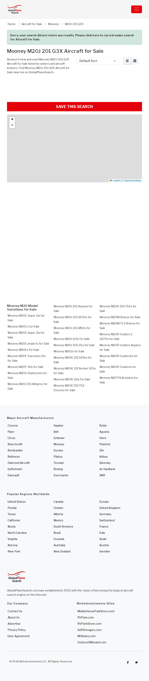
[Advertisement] (74, 87)
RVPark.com (85, 617)
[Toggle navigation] (136, 9)
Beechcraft (15, 444)
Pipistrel (104, 444)
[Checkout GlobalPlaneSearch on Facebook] (128, 662)
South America (63, 526)
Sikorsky (105, 462)
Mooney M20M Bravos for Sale (120, 317)
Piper (11, 431)
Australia (59, 545)
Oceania (59, 539)
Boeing (58, 469)
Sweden (104, 551)
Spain (103, 539)
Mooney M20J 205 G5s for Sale (74, 345)
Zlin (101, 450)
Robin (103, 425)
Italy (102, 532)
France (103, 526)
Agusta (104, 431)
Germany (105, 514)
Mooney (59, 444)
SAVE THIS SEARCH (74, 106)
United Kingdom (109, 507)
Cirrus (11, 438)
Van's (102, 438)
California (14, 520)
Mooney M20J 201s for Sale (72, 338)
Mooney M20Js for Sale (69, 351)
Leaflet (115, 180)
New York (14, 551)
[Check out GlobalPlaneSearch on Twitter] (136, 662)
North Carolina (17, 532)
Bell (56, 431)
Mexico (58, 520)
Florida (12, 507)
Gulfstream (15, 469)
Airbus (103, 456)
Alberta (58, 514)
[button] (12, 120)
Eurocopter (61, 475)
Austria (104, 545)
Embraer (59, 438)
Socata (58, 450)
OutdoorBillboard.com (91, 642)
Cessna (13, 425)
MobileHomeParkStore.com (95, 611)
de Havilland (107, 469)
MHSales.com (86, 636)
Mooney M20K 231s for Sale (72, 379)
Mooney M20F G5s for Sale (25, 366)
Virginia (12, 539)
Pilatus (58, 456)
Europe (104, 501)
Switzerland (107, 520)
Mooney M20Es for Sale (23, 349)
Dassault (13, 475)
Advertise (14, 623)
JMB (102, 475)
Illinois (12, 526)
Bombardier (15, 450)
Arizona (12, 545)
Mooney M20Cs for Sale (23, 326)
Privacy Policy (17, 629)
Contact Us (15, 611)
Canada (58, 501)
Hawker (59, 425)
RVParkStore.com (89, 623)
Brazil (57, 532)
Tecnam (59, 462)
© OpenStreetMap (131, 180)
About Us (14, 617)
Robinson (14, 456)
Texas (12, 514)
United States (17, 501)
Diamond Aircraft (19, 462)
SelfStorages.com (89, 629)
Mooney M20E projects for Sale (28, 343)
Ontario (58, 507)
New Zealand (62, 551)
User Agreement (19, 636)
